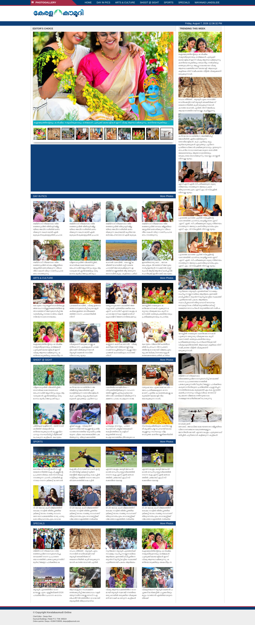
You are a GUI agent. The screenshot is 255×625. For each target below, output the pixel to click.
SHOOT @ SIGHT (149, 2)
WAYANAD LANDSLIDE (207, 2)
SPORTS (168, 2)
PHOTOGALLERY (43, 2)
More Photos (166, 196)
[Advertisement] (103, 168)
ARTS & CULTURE (125, 2)
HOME (88, 2)
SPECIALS (184, 2)
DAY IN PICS (103, 2)
